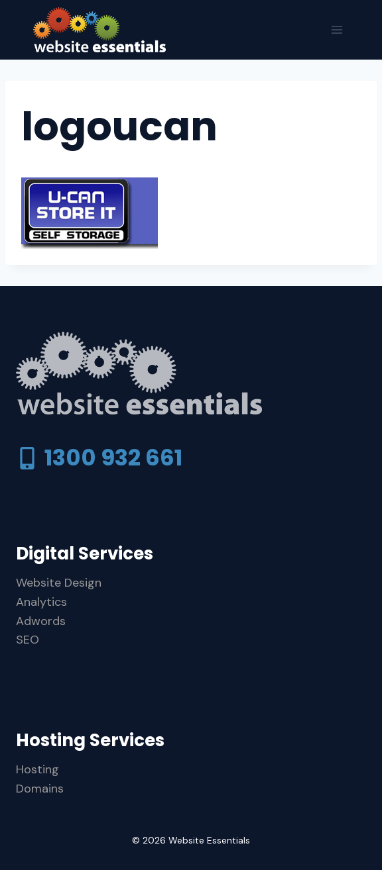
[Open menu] (336, 29)
